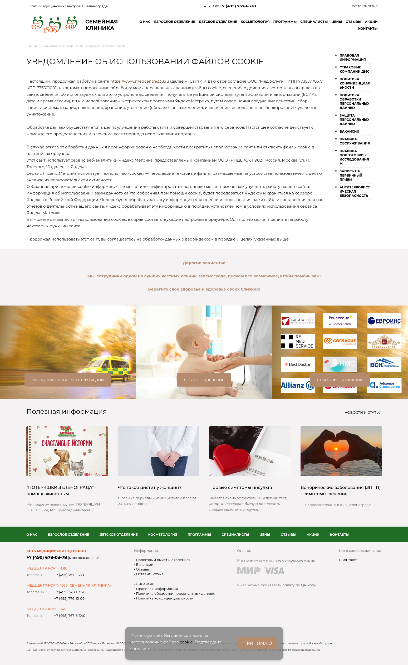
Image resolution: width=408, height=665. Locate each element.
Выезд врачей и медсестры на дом (68, 380)
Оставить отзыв (365, 6)
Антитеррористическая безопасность (355, 191)
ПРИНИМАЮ (257, 643)
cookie (186, 641)
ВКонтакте (348, 560)
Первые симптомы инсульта (240, 487)
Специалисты (314, 22)
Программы (285, 22)
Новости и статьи (363, 412)
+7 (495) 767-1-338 (238, 5)
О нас (145, 22)
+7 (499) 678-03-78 (47, 557)
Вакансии (350, 131)
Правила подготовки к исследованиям (354, 157)
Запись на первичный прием (351, 175)
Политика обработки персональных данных (355, 101)
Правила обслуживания (355, 141)
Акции (371, 22)
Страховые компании (340, 380)
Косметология (255, 22)
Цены (336, 22)
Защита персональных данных (355, 119)
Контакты (368, 29)
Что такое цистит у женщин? (149, 487)
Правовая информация (353, 57)
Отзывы (353, 22)
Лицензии (144, 584)
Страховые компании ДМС (355, 69)
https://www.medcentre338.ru (139, 81)
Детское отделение (218, 22)
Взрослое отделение (174, 22)
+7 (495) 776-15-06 (69, 598)
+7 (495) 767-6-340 (69, 615)
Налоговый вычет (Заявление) (162, 560)
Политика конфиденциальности (355, 83)
